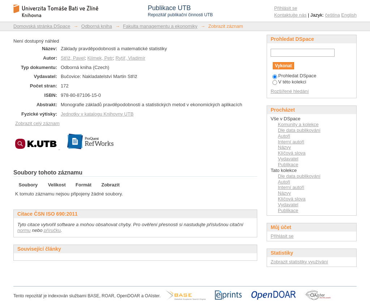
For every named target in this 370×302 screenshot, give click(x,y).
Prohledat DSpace (294, 75)
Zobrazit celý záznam (37, 123)
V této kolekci (289, 82)
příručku (52, 230)
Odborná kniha (96, 26)
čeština (332, 15)
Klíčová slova (292, 153)
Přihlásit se (285, 8)
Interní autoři (291, 141)
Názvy (284, 147)
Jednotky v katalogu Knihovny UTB (97, 114)
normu (24, 230)
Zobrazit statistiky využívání (299, 261)
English (349, 15)
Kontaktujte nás (290, 15)
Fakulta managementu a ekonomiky (160, 26)
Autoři (284, 136)
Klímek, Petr (100, 58)
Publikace (288, 164)
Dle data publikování (299, 130)
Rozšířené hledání (290, 91)
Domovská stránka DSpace (41, 26)
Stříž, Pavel (73, 58)
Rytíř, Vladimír (130, 58)
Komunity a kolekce (298, 124)
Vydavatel (288, 158)
